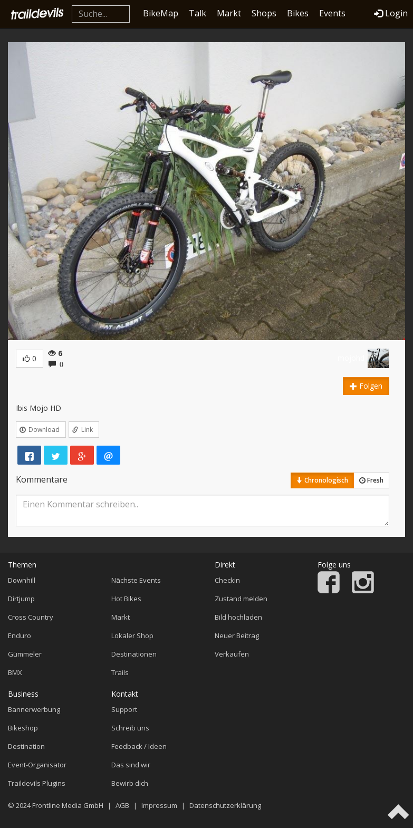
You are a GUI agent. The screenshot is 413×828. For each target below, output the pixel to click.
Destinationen (134, 654)
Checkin (227, 580)
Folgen (366, 386)
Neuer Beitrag (237, 635)
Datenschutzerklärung (225, 805)
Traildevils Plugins (36, 783)
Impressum (159, 805)
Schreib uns (130, 728)
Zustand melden (241, 598)
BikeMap (160, 13)
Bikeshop (23, 728)
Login (391, 13)
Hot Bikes (126, 598)
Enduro (19, 635)
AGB (122, 805)
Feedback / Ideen (139, 746)
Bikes (298, 13)
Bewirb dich (129, 783)
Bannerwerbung (34, 709)
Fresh (371, 480)
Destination (26, 746)
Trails (120, 672)
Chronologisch (322, 480)
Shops (264, 13)
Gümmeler (25, 654)
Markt (229, 13)
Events (332, 13)
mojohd (351, 358)
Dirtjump (21, 598)
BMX (15, 672)
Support (124, 709)
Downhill (21, 580)
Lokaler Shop (132, 635)
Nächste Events (136, 580)
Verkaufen (232, 654)
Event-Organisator (37, 764)
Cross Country (30, 617)
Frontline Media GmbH (67, 805)
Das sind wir (130, 764)
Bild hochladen (238, 617)
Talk (197, 13)
